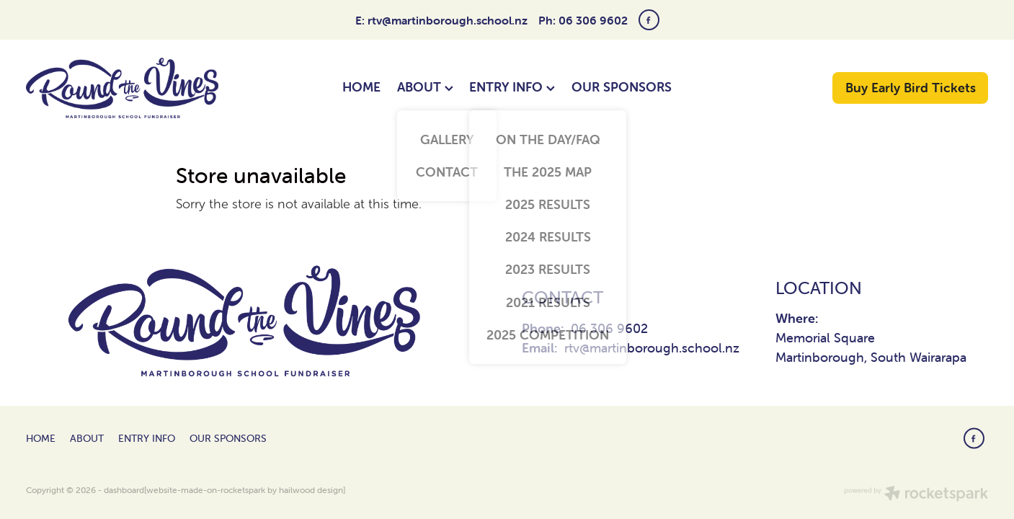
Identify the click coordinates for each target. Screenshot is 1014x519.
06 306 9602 (609, 328)
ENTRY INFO (512, 87)
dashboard (124, 489)
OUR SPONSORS (622, 87)
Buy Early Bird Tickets (910, 87)
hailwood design (311, 489)
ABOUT (425, 87)
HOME (361, 87)
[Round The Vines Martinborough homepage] (122, 88)
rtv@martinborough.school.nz (448, 20)
